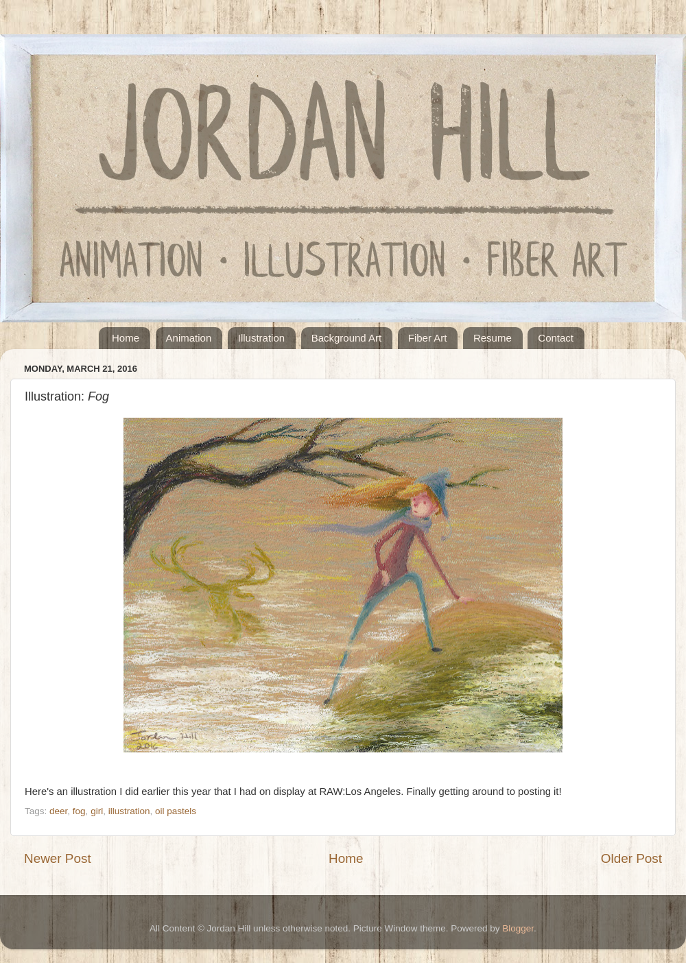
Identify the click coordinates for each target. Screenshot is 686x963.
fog (79, 811)
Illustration (261, 338)
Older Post (631, 858)
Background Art (346, 338)
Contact (555, 338)
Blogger (518, 928)
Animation (189, 338)
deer (58, 811)
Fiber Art (427, 338)
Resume (492, 338)
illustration (129, 811)
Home (125, 338)
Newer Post (57, 858)
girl (97, 811)
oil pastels (175, 811)
